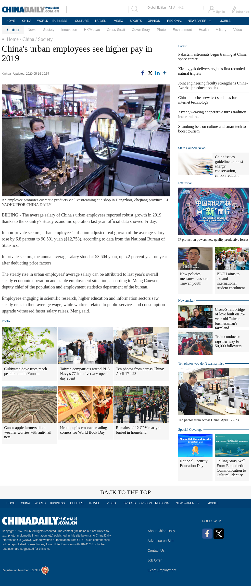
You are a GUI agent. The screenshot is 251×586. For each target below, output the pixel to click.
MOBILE (224, 21)
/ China (27, 39)
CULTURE (82, 21)
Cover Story (141, 30)
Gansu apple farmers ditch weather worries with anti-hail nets (27, 432)
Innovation (69, 30)
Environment (182, 30)
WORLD (42, 21)
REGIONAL (174, 21)
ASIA (172, 7)
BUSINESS (59, 21)
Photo (161, 30)
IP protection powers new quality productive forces (213, 239)
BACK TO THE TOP (125, 492)
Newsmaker (186, 300)
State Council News (191, 148)
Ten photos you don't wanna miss (201, 363)
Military (220, 30)
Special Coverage (190, 429)
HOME (10, 21)
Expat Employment (162, 570)
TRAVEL (100, 21)
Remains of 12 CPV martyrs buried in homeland (138, 430)
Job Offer (155, 560)
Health (204, 30)
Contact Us (156, 550)
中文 (181, 7)
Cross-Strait (116, 30)
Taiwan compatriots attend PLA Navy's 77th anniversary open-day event (85, 373)
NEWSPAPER (197, 21)
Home (13, 39)
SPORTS (136, 21)
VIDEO (118, 21)
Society (48, 30)
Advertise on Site (161, 541)
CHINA (26, 21)
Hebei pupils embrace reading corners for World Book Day (83, 430)
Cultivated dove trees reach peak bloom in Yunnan (25, 371)
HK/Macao (92, 30)
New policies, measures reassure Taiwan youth (194, 278)
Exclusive (185, 183)
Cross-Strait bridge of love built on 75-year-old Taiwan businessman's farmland (230, 318)
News (32, 30)
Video (237, 30)
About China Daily (161, 531)
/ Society (44, 39)
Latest (182, 46)
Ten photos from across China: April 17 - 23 (140, 371)
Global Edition (157, 7)
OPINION (154, 21)
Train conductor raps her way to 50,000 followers (228, 341)
